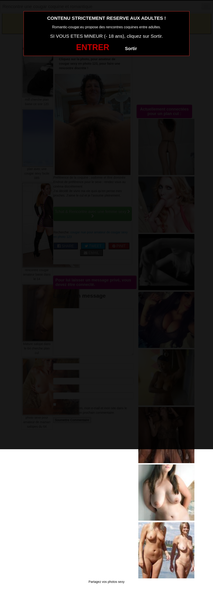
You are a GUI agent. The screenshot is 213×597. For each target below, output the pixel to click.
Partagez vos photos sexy (106, 582)
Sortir (131, 48)
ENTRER (92, 47)
